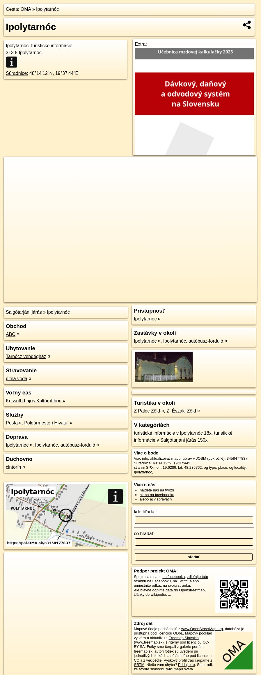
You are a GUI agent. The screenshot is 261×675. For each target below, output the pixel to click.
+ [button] (14, 166)
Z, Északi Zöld (181, 410)
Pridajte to (186, 664)
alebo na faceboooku (157, 495)
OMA (26, 9)
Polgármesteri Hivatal (46, 422)
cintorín (13, 467)
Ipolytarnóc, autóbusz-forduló (65, 445)
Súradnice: (17, 73)
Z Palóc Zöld (147, 410)
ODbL (178, 633)
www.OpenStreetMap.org (202, 629)
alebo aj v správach (156, 499)
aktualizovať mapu (165, 458)
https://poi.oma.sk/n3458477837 (231, 298)
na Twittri (180, 581)
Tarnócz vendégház (26, 356)
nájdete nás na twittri (157, 490)
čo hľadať (144, 533)
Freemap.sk (186, 298)
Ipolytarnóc (47, 9)
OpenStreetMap (156, 298)
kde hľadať (145, 511)
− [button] (14, 175)
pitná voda (16, 378)
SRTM (139, 664)
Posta (12, 422)
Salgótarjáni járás (24, 312)
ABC (10, 334)
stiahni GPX (144, 467)
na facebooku (173, 576)
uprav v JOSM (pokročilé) (204, 458)
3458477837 (237, 458)
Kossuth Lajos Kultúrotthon (33, 400)
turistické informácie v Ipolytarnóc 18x (173, 433)
